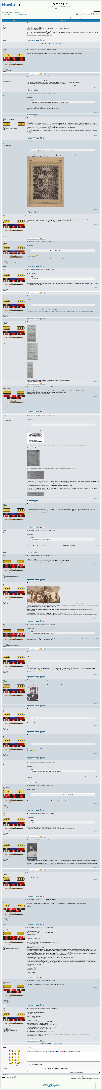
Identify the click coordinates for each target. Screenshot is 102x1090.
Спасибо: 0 (96, 55)
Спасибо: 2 (96, 549)
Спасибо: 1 (96, 37)
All (54, 43)
